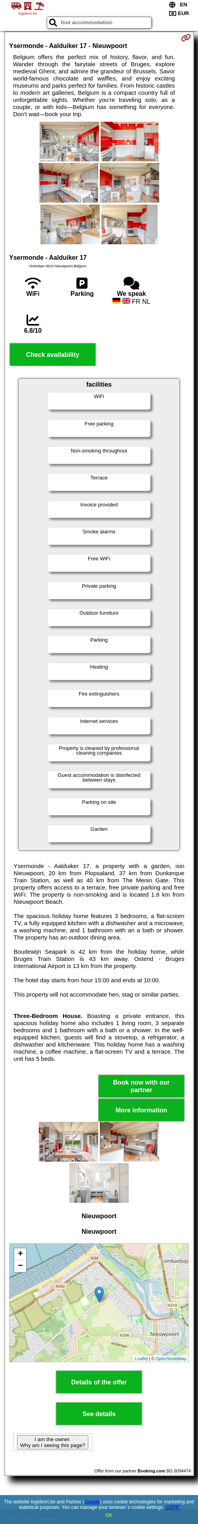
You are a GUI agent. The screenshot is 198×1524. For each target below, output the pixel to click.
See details (99, 1414)
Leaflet (141, 1358)
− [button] (20, 1266)
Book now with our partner (141, 1086)
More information (142, 1110)
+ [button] (20, 1254)
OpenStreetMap (171, 1358)
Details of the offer (99, 1382)
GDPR (172, 1507)
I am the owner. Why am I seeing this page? (52, 1442)
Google (92, 1502)
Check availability (52, 354)
